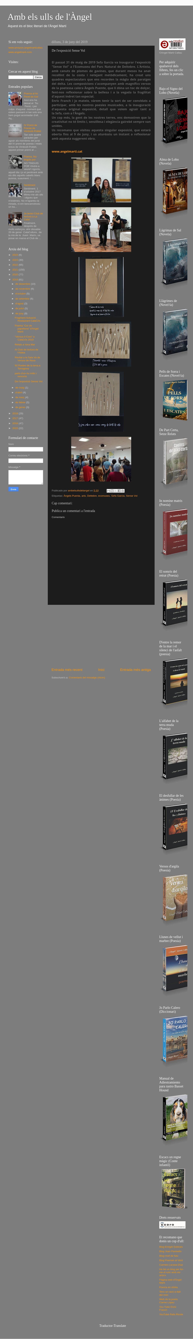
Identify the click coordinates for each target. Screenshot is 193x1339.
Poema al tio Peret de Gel (31, 95)
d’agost (19, 303)
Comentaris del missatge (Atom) (87, 677)
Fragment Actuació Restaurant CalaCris (27, 319)
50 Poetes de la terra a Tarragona (27, 367)
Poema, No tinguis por (30, 158)
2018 (15, 413)
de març (20, 397)
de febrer (20, 402)
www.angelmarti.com (20, 52)
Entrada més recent (67, 670)
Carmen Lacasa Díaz (171, 1264)
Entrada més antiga (135, 670)
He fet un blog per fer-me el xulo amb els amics (171, 1272)
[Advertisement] (101, 636)
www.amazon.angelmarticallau (25, 47)
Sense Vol (131, 495)
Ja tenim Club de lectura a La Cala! (33, 216)
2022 (15, 264)
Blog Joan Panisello (170, 1251)
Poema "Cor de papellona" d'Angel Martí (27, 328)
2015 (15, 428)
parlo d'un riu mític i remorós (26, 375)
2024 (15, 254)
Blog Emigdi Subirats (171, 1246)
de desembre (23, 283)
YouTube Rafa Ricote (171, 1314)
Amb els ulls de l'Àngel (49, 17)
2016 (15, 423)
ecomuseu (104, 495)
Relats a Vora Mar (25, 344)
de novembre (23, 288)
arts (84, 495)
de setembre (22, 298)
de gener (20, 407)
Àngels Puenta (72, 495)
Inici (101, 670)
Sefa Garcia (118, 495)
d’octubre (20, 293)
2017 (15, 418)
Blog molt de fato (168, 1255)
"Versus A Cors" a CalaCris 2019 (25, 338)
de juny (19, 313)
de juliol (20, 308)
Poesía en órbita (168, 1287)
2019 (15, 279)
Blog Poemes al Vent (171, 1260)
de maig (20, 387)
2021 (15, 269)
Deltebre (92, 495)
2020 (15, 274)
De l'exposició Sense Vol (28, 381)
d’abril (19, 392)
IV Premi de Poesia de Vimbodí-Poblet (32, 128)
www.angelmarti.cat (67, 151)
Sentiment (29, 185)
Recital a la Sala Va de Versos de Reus (27, 359)
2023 (15, 260)
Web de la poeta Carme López (168, 1301)
